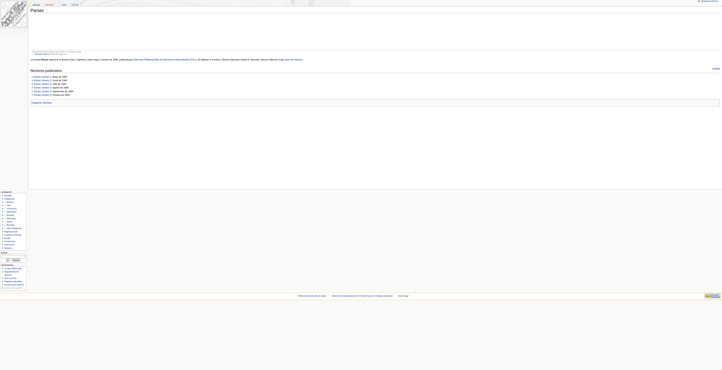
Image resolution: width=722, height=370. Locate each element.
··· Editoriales (10, 212)
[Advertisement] (375, 32)
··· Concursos (10, 208)
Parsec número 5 (42, 91)
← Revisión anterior (40, 54)
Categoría (37, 103)
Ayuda (7, 238)
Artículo (36, 5)
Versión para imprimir (14, 285)
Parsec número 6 (42, 95)
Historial (75, 5)
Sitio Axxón (9, 245)
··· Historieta (9, 218)
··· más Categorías (12, 228)
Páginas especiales (13, 281)
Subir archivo (10, 278)
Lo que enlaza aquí (13, 268)
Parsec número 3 (42, 84)
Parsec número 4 (42, 87)
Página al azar (11, 232)
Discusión (49, 5)
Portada (8, 195)
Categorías (9, 199)
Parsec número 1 (42, 77)
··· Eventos (9, 215)
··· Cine (7, 205)
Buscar (4, 253)
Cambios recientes (12, 235)
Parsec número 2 (42, 80)
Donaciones (9, 241)
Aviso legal (403, 296)
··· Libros (8, 222)
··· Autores (9, 202)
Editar (64, 5)
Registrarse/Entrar (709, 1)
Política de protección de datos (312, 296)
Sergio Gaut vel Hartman (290, 59)
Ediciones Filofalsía (143, 59)
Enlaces (8, 248)
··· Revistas (9, 225)
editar (716, 68)
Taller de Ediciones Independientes (172, 59)
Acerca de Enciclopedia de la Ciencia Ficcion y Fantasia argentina (362, 296)
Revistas (47, 103)
